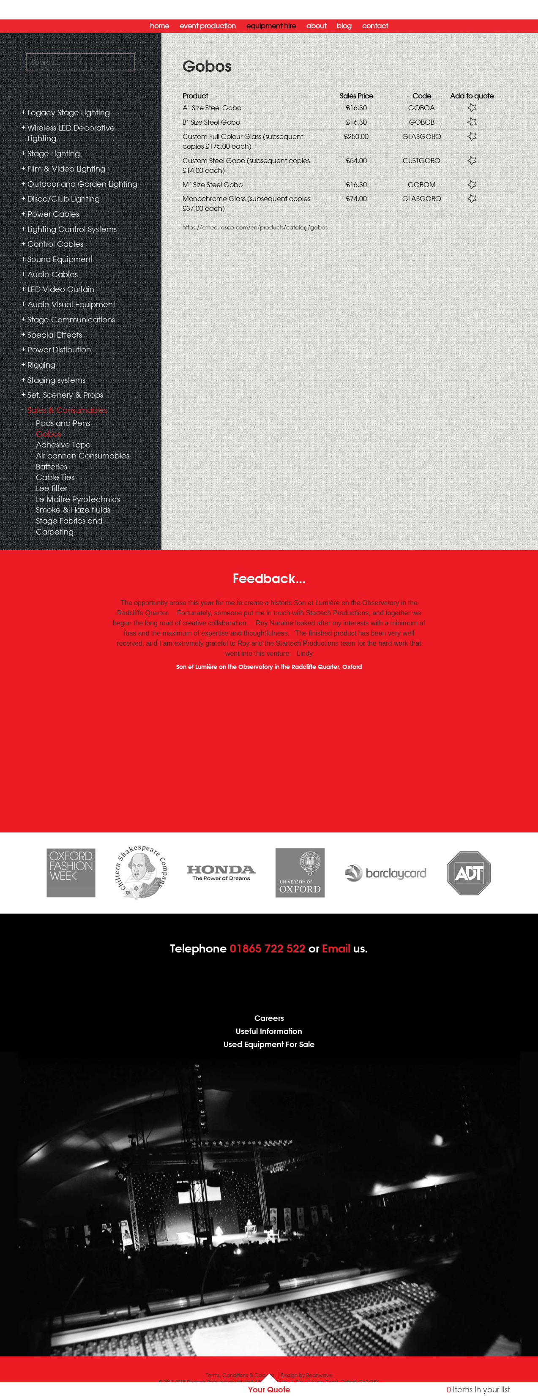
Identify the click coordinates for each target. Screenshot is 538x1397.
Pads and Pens (63, 423)
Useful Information (269, 1031)
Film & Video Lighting (66, 168)
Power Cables (53, 213)
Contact (375, 26)
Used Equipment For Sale (269, 1044)
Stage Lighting (53, 153)
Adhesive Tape (63, 444)
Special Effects (54, 334)
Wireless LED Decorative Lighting (71, 133)
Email (336, 948)
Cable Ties (55, 477)
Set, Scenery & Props (65, 394)
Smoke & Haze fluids (73, 509)
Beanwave (319, 1375)
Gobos (48, 433)
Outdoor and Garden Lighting (82, 183)
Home (159, 26)
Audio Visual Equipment (71, 304)
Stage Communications (71, 319)
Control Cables (55, 243)
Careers (269, 1018)
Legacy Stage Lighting (68, 112)
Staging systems (56, 380)
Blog (344, 26)
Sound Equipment (60, 259)
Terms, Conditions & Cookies (240, 1375)
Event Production (208, 26)
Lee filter (51, 488)
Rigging (41, 364)
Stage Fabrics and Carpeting (69, 526)
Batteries (51, 466)
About (316, 26)
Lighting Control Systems (72, 229)
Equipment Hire (271, 26)
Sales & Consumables (67, 410)
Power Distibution (59, 349)
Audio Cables (52, 274)
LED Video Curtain (60, 289)
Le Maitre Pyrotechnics (78, 499)
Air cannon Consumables (82, 455)
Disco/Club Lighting (63, 198)
